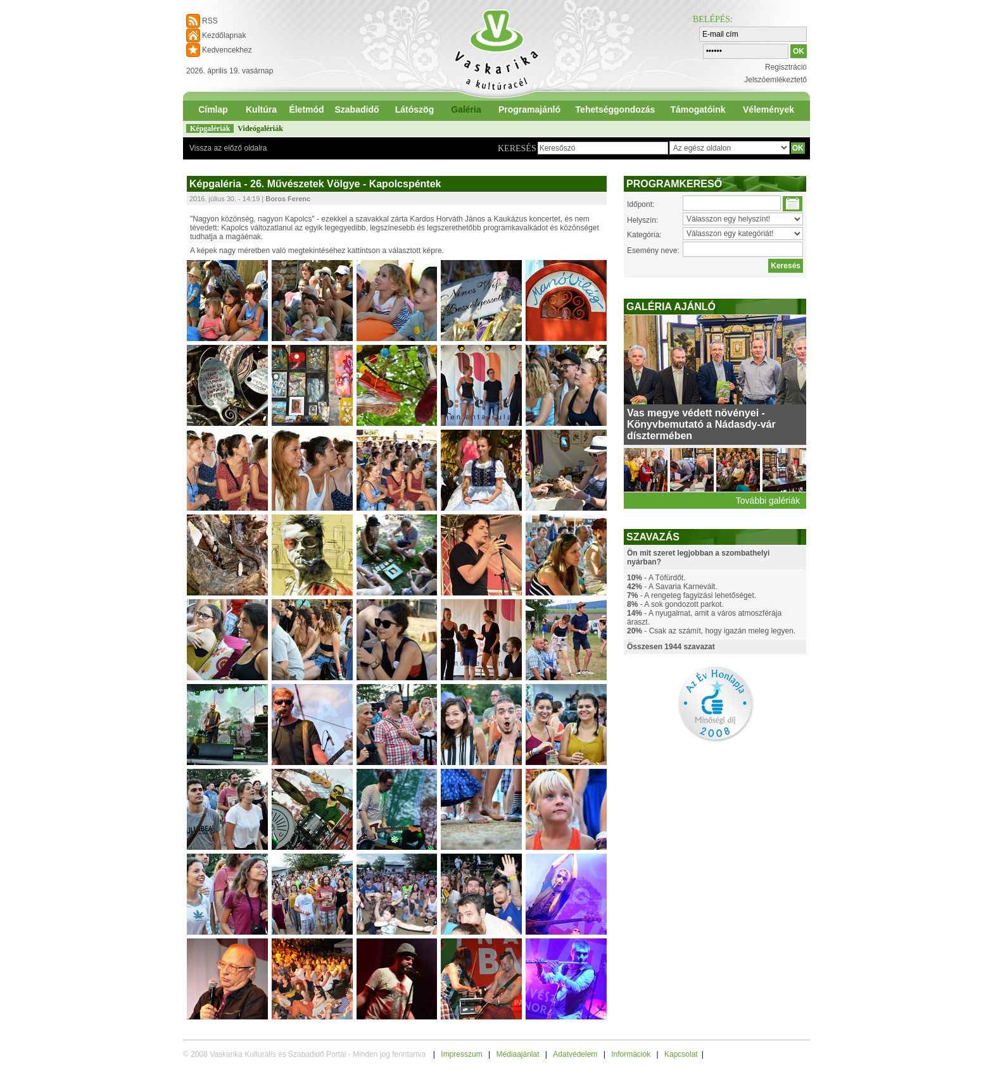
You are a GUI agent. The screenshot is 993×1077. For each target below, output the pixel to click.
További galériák (768, 500)
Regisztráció (786, 67)
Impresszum (461, 1054)
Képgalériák (210, 128)
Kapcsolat (681, 1054)
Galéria (466, 109)
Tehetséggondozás (615, 109)
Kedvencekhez (227, 50)
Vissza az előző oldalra (228, 148)
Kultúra (261, 109)
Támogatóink (697, 109)
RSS (210, 20)
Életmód (306, 109)
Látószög (414, 109)
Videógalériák (260, 128)
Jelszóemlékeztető (775, 79)
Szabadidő (356, 109)
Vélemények (768, 109)
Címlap (213, 109)
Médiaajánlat (517, 1054)
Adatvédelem (575, 1054)
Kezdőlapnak (224, 35)
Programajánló (529, 109)
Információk (630, 1054)
